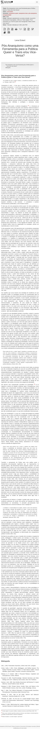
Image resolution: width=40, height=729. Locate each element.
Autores (18, 726)
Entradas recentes (31, 726)
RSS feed (8, 726)
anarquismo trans (23, 13)
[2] (28, 105)
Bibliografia (8, 67)
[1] (15, 81)
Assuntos (23, 726)
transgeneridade (7, 15)
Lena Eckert (10, 11)
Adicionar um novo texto (20, 728)
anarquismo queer (13, 13)
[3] (34, 384)
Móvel (38, 726)
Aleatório (2, 726)
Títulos (13, 726)
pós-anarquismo (32, 13)
